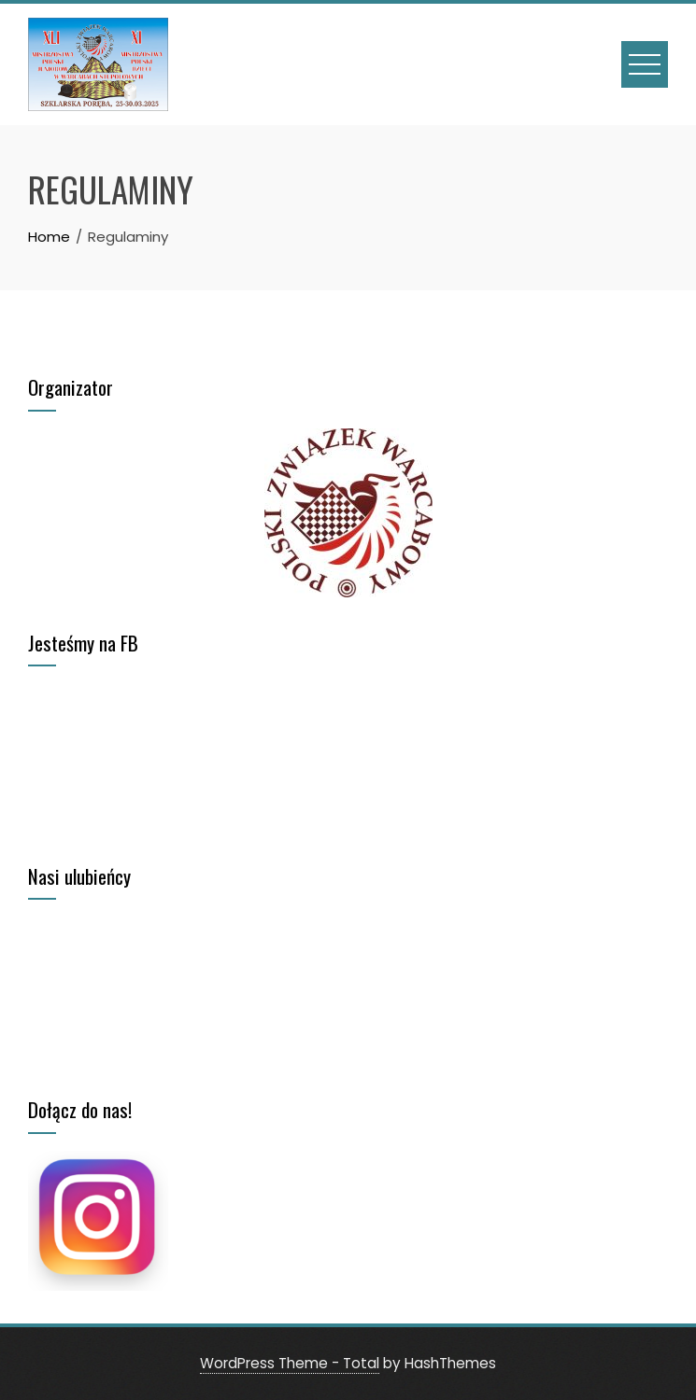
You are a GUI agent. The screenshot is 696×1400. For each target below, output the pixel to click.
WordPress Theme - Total (289, 1363)
